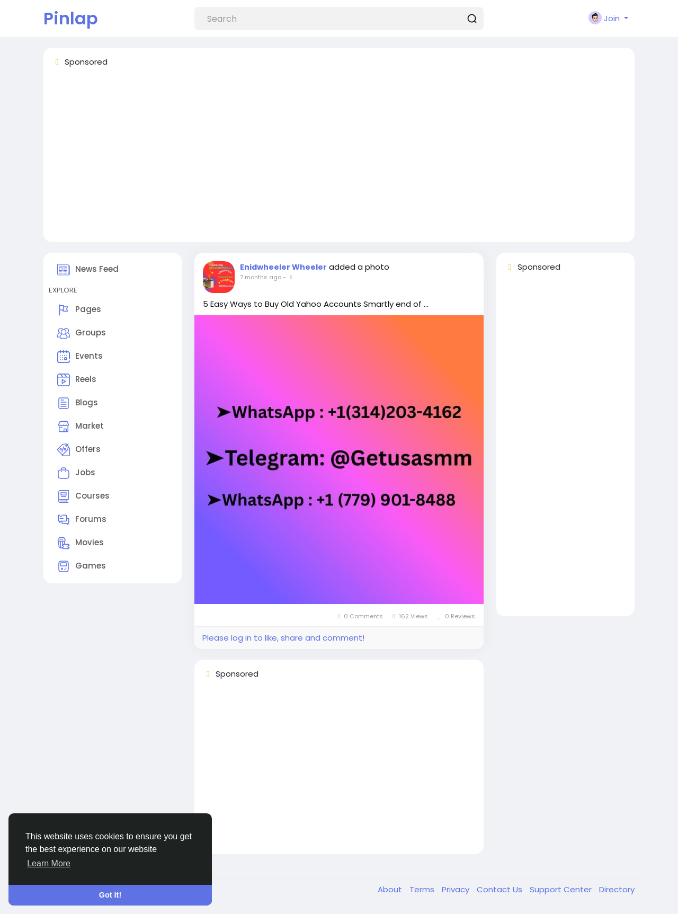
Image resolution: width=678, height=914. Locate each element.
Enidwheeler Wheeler (283, 267)
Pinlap (70, 18)
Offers (79, 449)
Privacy (456, 889)
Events (80, 356)
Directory (617, 889)
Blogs (77, 403)
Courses (83, 496)
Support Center (562, 889)
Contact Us (500, 889)
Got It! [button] (110, 895)
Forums (81, 519)
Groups (81, 333)
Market (80, 426)
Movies (80, 543)
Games (81, 566)
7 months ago (260, 277)
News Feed (88, 269)
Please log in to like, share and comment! (283, 637)
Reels (76, 380)
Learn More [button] (48, 863)
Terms (422, 889)
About (391, 889)
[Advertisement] (339, 159)
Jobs (76, 473)
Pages (79, 310)
